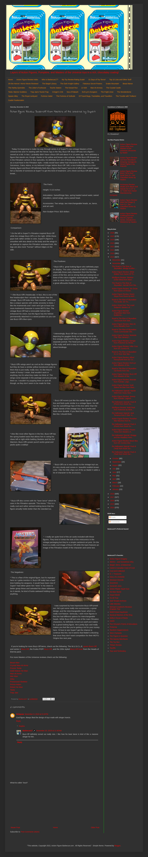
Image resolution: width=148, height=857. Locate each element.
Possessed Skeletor (18, 682)
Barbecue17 (28, 731)
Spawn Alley (13, 96)
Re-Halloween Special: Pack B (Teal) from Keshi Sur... (124, 447)
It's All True (114, 598)
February (116, 486)
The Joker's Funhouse (37, 88)
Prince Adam (15, 684)
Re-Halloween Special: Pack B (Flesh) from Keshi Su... (124, 403)
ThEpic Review (116, 645)
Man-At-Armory (96, 88)
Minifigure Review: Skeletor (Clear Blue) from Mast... (122, 278)
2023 (112, 243)
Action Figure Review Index (27, 80)
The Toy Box (115, 642)
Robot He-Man (16, 687)
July (114, 469)
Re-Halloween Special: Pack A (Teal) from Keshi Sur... (124, 453)
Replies (22, 726)
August (115, 465)
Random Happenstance (119, 630)
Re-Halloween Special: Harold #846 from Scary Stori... (124, 392)
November (116, 263)
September (116, 462)
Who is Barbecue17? (50, 80)
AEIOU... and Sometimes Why (122, 562)
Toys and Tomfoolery (118, 651)
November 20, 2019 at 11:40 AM (49, 731)
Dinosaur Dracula (116, 580)
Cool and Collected (117, 571)
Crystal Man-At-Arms (19, 665)
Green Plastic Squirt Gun (119, 589)
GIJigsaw (20, 714)
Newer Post (15, 827)
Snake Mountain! (112, 84)
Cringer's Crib (57, 92)
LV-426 (84, 88)
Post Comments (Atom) (30, 832)
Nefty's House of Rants (119, 618)
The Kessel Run (71, 88)
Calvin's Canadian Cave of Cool (122, 568)
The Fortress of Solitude (65, 96)
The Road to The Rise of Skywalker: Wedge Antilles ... (124, 267)
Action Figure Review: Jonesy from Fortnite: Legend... (123, 397)
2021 (112, 250)
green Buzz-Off (90, 646)
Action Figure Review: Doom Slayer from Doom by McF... (124, 295)
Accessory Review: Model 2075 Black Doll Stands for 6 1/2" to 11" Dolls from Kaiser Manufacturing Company (124, 190)
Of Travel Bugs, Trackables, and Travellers (95, 96)
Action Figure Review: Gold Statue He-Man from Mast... (124, 386)
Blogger (117, 846)
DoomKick (114, 583)
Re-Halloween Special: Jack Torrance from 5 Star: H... (123, 414)
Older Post (95, 827)
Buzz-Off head (76, 649)
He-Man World (115, 592)
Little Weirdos (115, 604)
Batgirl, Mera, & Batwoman (120, 565)
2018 (112, 494)
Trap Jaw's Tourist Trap (39, 92)
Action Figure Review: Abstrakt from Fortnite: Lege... (124, 381)
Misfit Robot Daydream (119, 612)
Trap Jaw (14, 693)
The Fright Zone (107, 92)
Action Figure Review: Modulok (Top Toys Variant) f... (124, 336)
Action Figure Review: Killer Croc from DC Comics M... (125, 347)
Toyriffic (113, 648)
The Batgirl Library (49, 84)
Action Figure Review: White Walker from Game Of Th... (123, 273)
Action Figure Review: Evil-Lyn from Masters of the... (124, 364)
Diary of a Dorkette (117, 577)
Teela (12, 690)
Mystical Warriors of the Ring (121, 615)
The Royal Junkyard (29, 96)
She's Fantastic (116, 633)
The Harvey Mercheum (119, 639)
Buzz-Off (25, 649)
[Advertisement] (55, 805)
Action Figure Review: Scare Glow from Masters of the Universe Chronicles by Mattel (128, 148)
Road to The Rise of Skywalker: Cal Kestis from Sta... (124, 370)
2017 (112, 497)
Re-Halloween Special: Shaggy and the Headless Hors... (124, 436)
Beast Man (14, 663)
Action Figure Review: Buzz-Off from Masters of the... (124, 375)
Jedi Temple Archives (118, 601)
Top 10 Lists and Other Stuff (120, 80)
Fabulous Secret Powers (92, 84)
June (114, 472)
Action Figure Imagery (118, 559)
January (115, 489)
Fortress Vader (47, 96)
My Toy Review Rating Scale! (73, 80)
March (115, 483)
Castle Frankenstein (16, 100)
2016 (112, 501)
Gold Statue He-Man (19, 671)
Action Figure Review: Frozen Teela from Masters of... (123, 431)
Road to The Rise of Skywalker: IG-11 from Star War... (124, 353)
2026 (112, 233)
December (116, 260)
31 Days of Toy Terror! (97, 80)
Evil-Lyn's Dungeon (89, 92)
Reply (18, 721)
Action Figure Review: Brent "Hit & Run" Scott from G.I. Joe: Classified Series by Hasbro (128, 175)
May (114, 476)
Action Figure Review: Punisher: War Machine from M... (124, 420)
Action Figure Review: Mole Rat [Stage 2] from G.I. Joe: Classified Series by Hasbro (128, 204)
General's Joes (116, 586)
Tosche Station (55, 88)
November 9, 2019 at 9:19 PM (36, 714)
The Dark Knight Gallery (69, 84)
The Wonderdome (124, 92)
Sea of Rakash (72, 92)
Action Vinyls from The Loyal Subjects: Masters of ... (123, 306)
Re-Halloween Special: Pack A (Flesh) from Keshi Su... (124, 425)
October (115, 458)
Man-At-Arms (16, 673)
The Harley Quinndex (16, 88)
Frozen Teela (15, 668)
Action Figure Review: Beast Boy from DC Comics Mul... (125, 442)
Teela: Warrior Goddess (17, 92)
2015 (112, 504)
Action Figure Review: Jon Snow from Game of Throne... (125, 290)
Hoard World (115, 595)
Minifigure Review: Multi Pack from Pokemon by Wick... (123, 408)
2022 (112, 247)
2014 (112, 508)
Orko (12, 679)
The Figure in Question (119, 636)
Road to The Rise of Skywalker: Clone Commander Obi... (124, 331)
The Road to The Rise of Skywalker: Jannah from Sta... (124, 284)
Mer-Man (14, 676)
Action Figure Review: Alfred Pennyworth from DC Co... (123, 358)
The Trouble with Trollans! (126, 96)
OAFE (112, 621)
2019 (112, 257)
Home (10, 80)
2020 (112, 253)
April (114, 479)
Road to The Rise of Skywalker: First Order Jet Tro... (124, 301)
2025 (112, 236)
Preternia (113, 627)
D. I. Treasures (115, 574)
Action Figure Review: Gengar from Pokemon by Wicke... (124, 342)
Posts (112, 517)
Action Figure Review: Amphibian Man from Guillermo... (121, 313)
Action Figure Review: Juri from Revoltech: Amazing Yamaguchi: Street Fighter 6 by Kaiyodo (128, 162)
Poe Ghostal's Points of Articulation (123, 624)
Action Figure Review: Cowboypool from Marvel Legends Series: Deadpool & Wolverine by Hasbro (128, 218)
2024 (112, 240)
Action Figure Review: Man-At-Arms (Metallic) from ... (124, 325)
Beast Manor (128, 84)
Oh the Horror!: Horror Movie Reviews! (23, 84)
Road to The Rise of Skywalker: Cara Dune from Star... (124, 319)
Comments (114, 522)
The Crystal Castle (113, 88)
